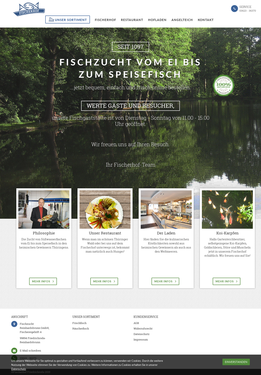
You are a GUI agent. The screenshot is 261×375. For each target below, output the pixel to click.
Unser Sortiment (71, 20)
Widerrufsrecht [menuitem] (143, 328)
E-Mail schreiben (30, 350)
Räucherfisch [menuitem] (80, 328)
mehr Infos (43, 281)
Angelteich (182, 20)
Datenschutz (18, 369)
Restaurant (132, 20)
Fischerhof (105, 20)
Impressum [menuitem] (141, 339)
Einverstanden (236, 362)
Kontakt (206, 20)
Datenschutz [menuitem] (141, 334)
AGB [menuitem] (136, 323)
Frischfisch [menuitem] (79, 323)
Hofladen (157, 20)
